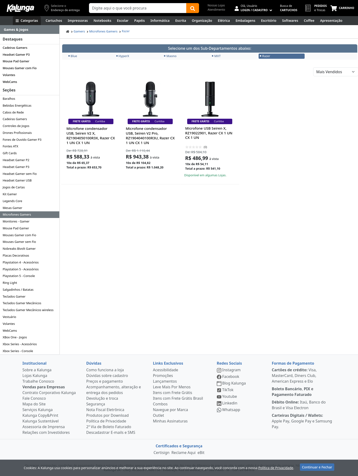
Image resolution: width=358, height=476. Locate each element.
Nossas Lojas (216, 5)
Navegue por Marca (170, 409)
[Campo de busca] (137, 8)
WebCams (10, 82)
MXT (216, 56)
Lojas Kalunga (35, 375)
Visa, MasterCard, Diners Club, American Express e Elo (294, 375)
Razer (126, 31)
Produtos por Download (107, 415)
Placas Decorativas (16, 255)
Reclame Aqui (183, 452)
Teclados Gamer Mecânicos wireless (28, 310)
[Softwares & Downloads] (290, 20)
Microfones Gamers (17, 214)
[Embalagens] (245, 20)
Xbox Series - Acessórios (20, 344)
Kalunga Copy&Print (40, 415)
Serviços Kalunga (38, 409)
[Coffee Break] (309, 20)
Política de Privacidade (106, 421)
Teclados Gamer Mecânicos (22, 303)
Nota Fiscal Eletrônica (105, 409)
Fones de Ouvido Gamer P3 (22, 139)
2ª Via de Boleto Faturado (108, 426)
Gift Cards (10, 153)
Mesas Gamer (12, 208)
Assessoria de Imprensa (44, 426)
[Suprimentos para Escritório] (268, 20)
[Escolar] (122, 20)
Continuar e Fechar (317, 467)
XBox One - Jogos (15, 337)
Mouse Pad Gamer (16, 61)
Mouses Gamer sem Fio (19, 242)
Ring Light (10, 283)
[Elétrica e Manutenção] (224, 20)
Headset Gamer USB (17, 180)
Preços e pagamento (104, 381)
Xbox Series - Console (18, 351)
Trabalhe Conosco (38, 381)
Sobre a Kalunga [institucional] (37, 369)
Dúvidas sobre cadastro (107, 375)
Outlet (158, 415)
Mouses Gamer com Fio (20, 68)
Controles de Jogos (16, 126)
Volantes (9, 75)
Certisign (161, 452)
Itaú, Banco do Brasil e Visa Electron (299, 404)
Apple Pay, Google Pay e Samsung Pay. (302, 421)
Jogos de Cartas (14, 187)
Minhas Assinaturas (170, 421)
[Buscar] (192, 8)
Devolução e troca (102, 398)
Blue (72, 56)
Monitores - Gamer (16, 221)
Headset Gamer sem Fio (20, 174)
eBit (200, 452)
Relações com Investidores (46, 432)
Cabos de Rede (13, 112)
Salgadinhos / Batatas (18, 289)
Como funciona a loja (105, 369)
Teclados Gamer (14, 296)
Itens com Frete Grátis (172, 392)
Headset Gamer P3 (16, 54)
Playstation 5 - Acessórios (21, 269)
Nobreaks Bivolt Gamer (19, 248)
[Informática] (160, 20)
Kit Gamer (10, 194)
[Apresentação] (331, 20)
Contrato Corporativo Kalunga (49, 392)
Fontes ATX (10, 146)
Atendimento (216, 10)
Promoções (163, 375)
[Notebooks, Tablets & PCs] (102, 20)
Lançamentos (165, 381)
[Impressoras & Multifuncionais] (78, 20)
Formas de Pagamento (293, 363)
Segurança (95, 404)
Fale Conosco (34, 398)
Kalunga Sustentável (41, 421)
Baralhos (9, 98)
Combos (160, 404)
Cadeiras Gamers (15, 47)
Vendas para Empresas (44, 387)
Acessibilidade (165, 369)
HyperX (122, 56)
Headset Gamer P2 (16, 160)
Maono (170, 56)
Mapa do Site (34, 404)
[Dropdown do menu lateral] (29, 29)
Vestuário (9, 317)
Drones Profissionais (17, 133)
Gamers (79, 31)
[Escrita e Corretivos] (180, 20)
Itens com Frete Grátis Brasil (178, 398)
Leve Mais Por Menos (172, 387)
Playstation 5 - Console (19, 276)
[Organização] (202, 20)
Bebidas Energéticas (17, 105)
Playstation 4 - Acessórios (21, 262)
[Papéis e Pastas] (139, 20)
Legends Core (12, 201)
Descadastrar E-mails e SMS (110, 432)
